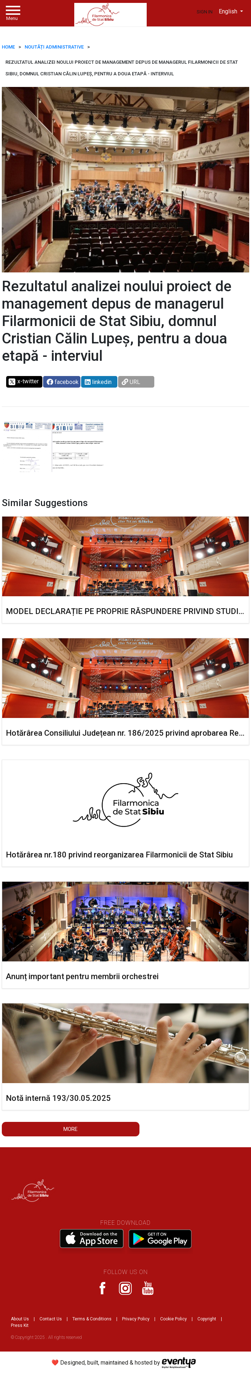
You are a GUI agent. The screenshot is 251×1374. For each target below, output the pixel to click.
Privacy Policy (136, 1318)
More (70, 1129)
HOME (8, 47)
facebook (63, 382)
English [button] (229, 11)
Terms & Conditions (92, 1318)
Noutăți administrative (54, 47)
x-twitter (23, 382)
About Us (20, 1318)
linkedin (98, 382)
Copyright (206, 1318)
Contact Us (50, 1318)
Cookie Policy (173, 1318)
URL (131, 382)
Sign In (205, 11)
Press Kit (20, 1325)
